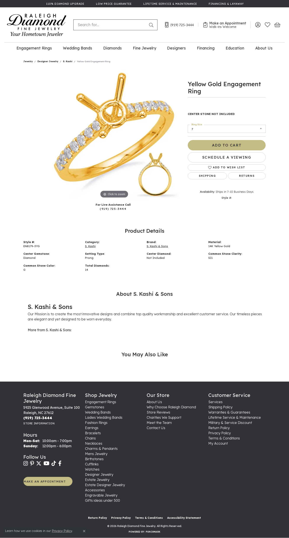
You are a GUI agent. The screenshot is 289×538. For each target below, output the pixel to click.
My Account (218, 443)
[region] (114, 134)
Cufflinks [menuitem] (92, 464)
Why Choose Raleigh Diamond (171, 407)
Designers (176, 48)
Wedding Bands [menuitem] (98, 412)
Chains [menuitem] (90, 438)
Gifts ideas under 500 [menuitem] (102, 500)
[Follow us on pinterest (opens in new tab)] (32, 463)
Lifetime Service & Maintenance (234, 417)
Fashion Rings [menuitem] (96, 422)
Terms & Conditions (224, 438)
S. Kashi (67, 61)
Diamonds (112, 48)
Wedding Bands (77, 48)
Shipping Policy (220, 407)
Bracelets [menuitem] (93, 433)
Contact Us (156, 428)
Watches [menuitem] (92, 469)
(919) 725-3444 (113, 208)
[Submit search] (152, 25)
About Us (264, 48)
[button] (257, 25)
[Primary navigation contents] (144, 47)
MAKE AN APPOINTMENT (45, 481)
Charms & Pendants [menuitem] (101, 448)
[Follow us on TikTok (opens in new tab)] (53, 463)
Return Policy (219, 428)
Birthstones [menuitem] (94, 459)
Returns (247, 175)
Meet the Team (159, 422)
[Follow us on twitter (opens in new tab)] (38, 463)
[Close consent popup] (84, 531)
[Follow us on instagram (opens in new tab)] (25, 463)
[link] (65, 3)
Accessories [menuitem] (95, 490)
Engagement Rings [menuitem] (100, 402)
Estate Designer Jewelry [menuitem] (105, 485)
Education (235, 48)
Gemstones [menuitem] (94, 407)
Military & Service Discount (230, 422)
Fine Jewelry (144, 48)
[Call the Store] (37, 418)
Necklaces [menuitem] (93, 443)
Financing (206, 48)
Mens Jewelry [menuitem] (96, 454)
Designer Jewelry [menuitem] (99, 474)
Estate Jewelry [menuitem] (97, 480)
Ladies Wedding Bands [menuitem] (103, 417)
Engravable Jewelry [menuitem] (101, 495)
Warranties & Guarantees (229, 412)
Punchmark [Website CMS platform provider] (153, 531)
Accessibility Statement (184, 517)
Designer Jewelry (47, 61)
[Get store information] (39, 423)
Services (215, 402)
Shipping (207, 175)
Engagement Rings (34, 48)
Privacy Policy (219, 433)
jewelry (28, 61)
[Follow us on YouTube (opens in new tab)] (46, 463)
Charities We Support (164, 417)
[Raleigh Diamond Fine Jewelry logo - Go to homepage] (36, 24)
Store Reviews (158, 412)
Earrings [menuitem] (91, 428)
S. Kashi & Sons (157, 246)
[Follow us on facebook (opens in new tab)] (59, 463)
